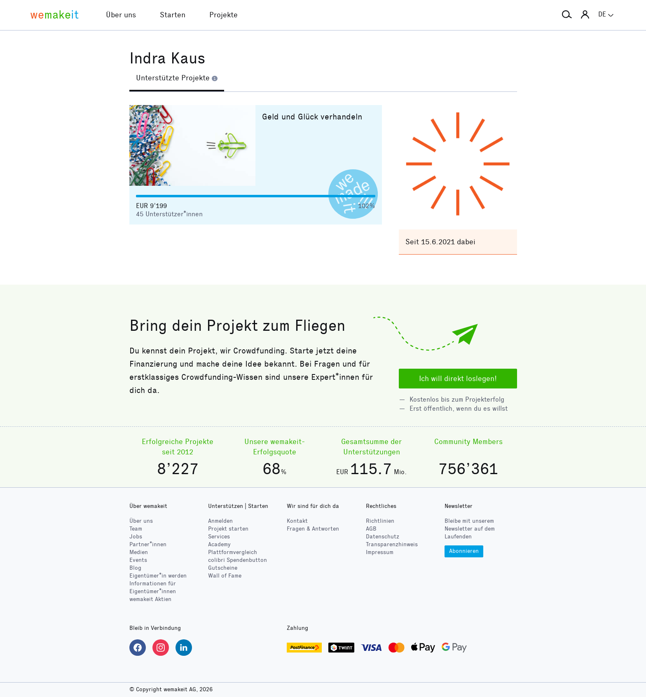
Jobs (135, 536)
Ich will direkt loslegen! (458, 378)
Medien (138, 552)
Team (135, 528)
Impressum (379, 552)
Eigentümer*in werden (158, 575)
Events (138, 560)
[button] (566, 14)
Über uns (141, 520)
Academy (219, 544)
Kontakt (297, 520)
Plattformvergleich (232, 552)
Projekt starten (228, 528)
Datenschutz (382, 536)
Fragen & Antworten (313, 528)
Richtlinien (380, 520)
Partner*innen (147, 544)
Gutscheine (222, 567)
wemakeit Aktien (150, 599)
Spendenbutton (237, 560)
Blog (135, 567)
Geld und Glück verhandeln (312, 117)
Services (219, 536)
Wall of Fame (224, 575)
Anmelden (220, 520)
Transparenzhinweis (392, 544)
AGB (371, 528)
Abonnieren (464, 550)
